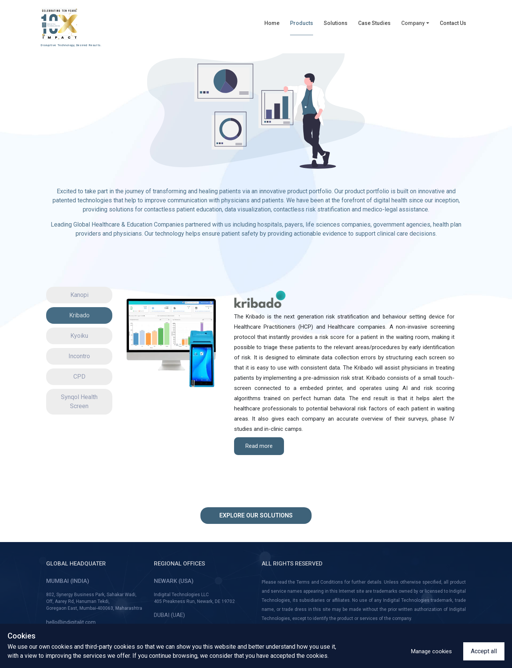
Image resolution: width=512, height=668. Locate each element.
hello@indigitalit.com (71, 622)
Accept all (484, 651)
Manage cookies (431, 651)
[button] (415, 26)
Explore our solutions (256, 515)
